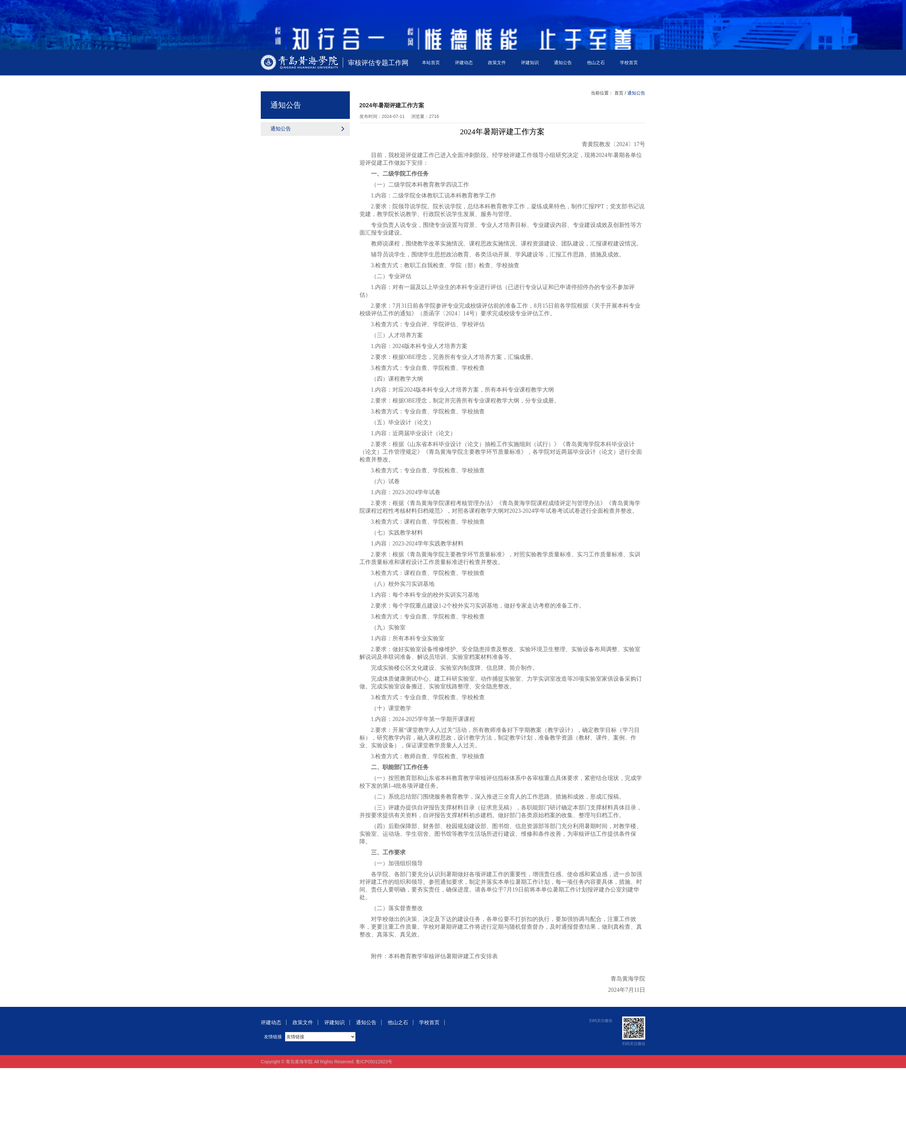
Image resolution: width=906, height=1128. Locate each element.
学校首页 (629, 62)
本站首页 (431, 62)
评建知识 (530, 62)
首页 (618, 92)
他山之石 (596, 62)
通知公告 (563, 62)
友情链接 (273, 1036)
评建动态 (464, 62)
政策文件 (497, 62)
